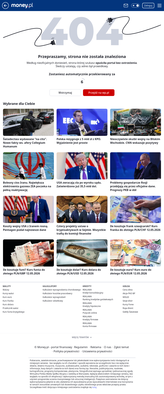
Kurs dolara (8, 304)
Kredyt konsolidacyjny (93, 292)
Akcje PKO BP (129, 293)
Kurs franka (8, 300)
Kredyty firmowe (90, 319)
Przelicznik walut (10, 308)
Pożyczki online (90, 312)
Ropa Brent (128, 308)
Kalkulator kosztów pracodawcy (57, 293)
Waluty (6, 289)
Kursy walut (8, 293)
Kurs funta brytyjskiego (13, 311)
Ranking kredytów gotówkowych (98, 299)
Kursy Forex (128, 304)
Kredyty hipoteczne (92, 306)
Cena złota (128, 289)
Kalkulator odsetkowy (53, 300)
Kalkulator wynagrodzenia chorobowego (62, 289)
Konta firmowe (90, 326)
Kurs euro (7, 297)
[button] (135, 6)
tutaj (94, 387)
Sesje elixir (128, 300)
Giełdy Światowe (130, 311)
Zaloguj (148, 5)
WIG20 (126, 297)
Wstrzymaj (65, 92)
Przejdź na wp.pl (98, 92)
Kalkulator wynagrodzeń (54, 297)
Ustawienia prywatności (96, 351)
